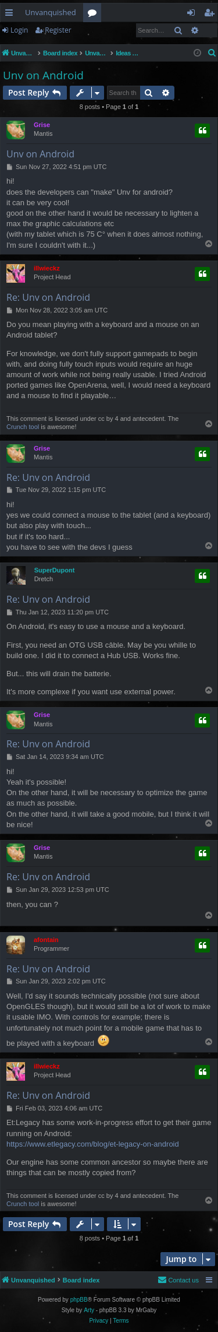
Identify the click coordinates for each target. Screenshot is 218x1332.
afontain (46, 939)
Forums (94, 14)
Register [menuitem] (211, 14)
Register (58, 30)
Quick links (11, 14)
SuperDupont (54, 570)
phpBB (79, 1299)
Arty (89, 1310)
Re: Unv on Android (48, 297)
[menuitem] (212, 53)
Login (19, 30)
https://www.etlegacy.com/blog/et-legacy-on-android (92, 1144)
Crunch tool (22, 426)
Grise (42, 124)
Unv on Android (43, 75)
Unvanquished (50, 12)
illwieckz (47, 268)
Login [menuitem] (193, 14)
